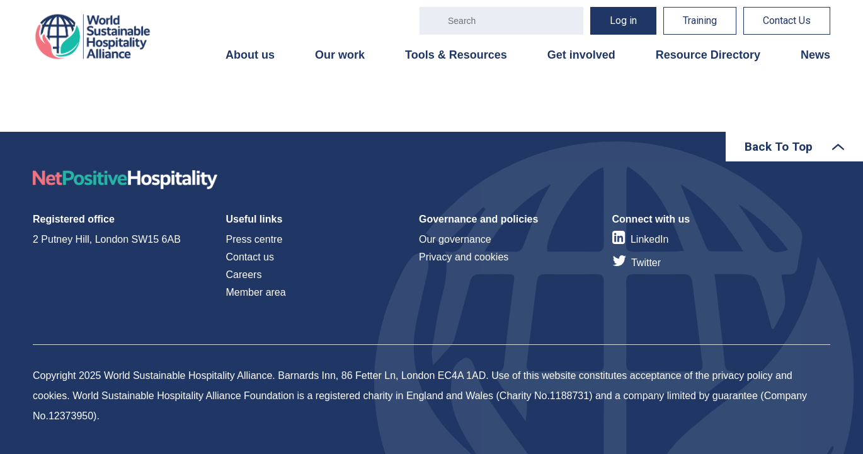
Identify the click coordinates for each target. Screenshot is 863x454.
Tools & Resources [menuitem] (456, 55)
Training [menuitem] (700, 20)
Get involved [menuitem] (581, 55)
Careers (244, 274)
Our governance (455, 239)
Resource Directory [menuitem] (708, 55)
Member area (256, 292)
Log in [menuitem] (623, 20)
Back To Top (779, 146)
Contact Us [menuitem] (787, 20)
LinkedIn (650, 239)
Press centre (254, 239)
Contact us (250, 257)
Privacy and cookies (463, 257)
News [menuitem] (815, 55)
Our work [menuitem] (340, 55)
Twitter (646, 262)
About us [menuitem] (250, 55)
